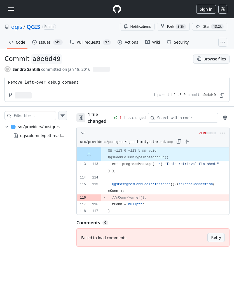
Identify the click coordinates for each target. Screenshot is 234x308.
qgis (16, 26)
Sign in (206, 9)
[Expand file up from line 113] (100, 154)
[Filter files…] (40, 115)
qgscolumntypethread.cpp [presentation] (44, 135)
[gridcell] (158, 154)
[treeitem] (41, 131)
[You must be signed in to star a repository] (209, 26)
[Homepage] (117, 9)
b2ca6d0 (179, 95)
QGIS (33, 26)
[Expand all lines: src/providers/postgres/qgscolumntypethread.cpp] (198, 141)
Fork (173, 26)
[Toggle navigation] (11, 9)
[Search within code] (184, 117)
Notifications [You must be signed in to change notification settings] (137, 26)
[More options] (222, 133)
